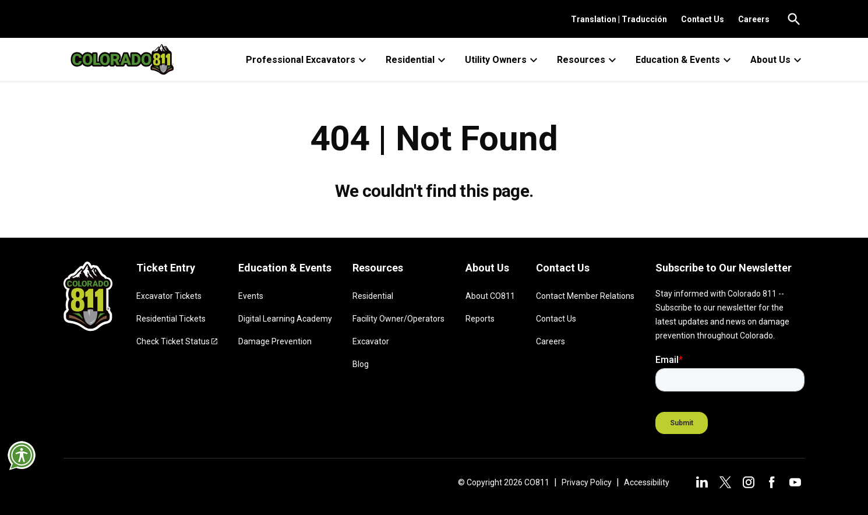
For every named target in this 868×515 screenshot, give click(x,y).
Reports (480, 318)
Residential (417, 60)
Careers (754, 19)
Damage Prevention (275, 341)
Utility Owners (503, 60)
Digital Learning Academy (285, 318)
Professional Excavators (307, 60)
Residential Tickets (171, 318)
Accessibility (646, 482)
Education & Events (685, 60)
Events (250, 296)
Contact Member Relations (585, 296)
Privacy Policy (587, 482)
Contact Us (702, 19)
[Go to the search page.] (794, 19)
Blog (360, 364)
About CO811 (490, 296)
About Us (777, 60)
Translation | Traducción (619, 19)
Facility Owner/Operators (398, 318)
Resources (588, 60)
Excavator (370, 341)
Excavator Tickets (169, 296)
